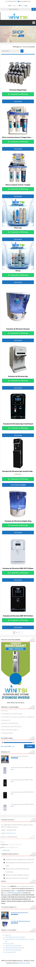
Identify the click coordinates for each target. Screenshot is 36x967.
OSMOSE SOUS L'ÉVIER (8, 723)
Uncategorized (6, 733)
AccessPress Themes (24, 963)
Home (14, 36)
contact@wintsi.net (24, 1)
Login (25, 5)
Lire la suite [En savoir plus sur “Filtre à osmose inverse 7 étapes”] (18, 196)
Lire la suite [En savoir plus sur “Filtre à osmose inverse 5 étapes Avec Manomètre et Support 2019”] (18, 149)
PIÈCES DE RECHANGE (8, 730)
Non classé (4, 720)
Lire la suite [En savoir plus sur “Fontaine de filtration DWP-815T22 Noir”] (18, 627)
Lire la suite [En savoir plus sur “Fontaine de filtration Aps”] (18, 388)
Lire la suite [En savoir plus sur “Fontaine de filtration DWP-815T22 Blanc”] (18, 580)
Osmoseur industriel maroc (20, 878)
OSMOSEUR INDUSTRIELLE (10, 726)
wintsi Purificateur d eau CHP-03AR (24, 859)
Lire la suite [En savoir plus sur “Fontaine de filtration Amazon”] (18, 340)
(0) (20, 5)
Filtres (3, 710)
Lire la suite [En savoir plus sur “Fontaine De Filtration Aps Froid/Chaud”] (18, 435)
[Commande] (12, 51)
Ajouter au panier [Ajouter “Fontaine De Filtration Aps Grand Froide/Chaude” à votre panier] (18, 485)
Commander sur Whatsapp (18, 94)
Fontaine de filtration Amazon (20, 875)
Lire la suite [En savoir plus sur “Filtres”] (18, 282)
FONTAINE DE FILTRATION (10, 714)
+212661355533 (11, 1)
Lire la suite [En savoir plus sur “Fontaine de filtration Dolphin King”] (18, 532)
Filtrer (29, 746)
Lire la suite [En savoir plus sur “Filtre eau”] (18, 239)
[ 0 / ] (13, 5)
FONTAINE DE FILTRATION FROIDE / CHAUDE (16, 717)
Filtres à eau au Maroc (15, 893)
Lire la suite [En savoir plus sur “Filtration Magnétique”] (18, 101)
